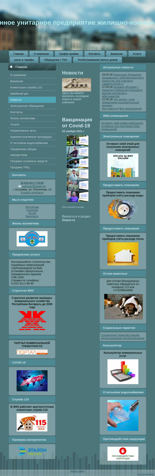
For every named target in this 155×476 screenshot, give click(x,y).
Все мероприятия (131, 108)
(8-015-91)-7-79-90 (32, 182)
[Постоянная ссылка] (73, 207)
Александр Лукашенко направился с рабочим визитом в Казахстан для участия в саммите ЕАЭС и (123, 79)
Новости (72, 73)
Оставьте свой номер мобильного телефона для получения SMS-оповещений (122, 126)
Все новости (110, 108)
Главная (21, 66)
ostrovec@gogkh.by (34, 186)
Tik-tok (32, 213)
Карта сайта (77, 471)
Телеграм (32, 210)
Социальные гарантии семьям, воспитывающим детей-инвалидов (122, 337)
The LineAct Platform (145, 474)
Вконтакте (32, 216)
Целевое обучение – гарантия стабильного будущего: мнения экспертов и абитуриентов (122, 91)
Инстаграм (32, 207)
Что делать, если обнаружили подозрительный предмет (120, 102)
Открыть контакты (32, 192)
